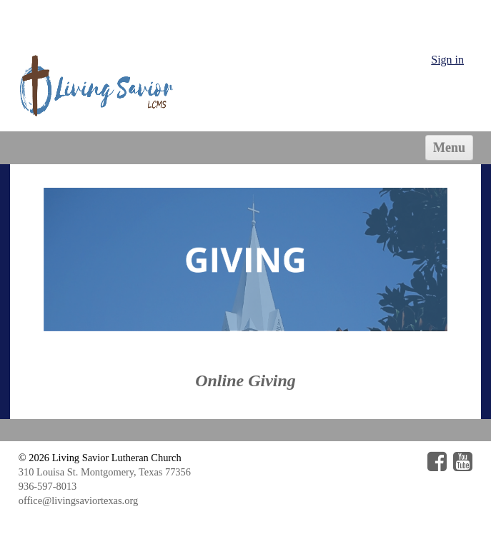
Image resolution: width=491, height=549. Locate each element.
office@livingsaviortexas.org (78, 500)
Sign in (447, 60)
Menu (449, 148)
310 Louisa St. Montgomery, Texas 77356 (105, 472)
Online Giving (245, 380)
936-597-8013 (48, 486)
